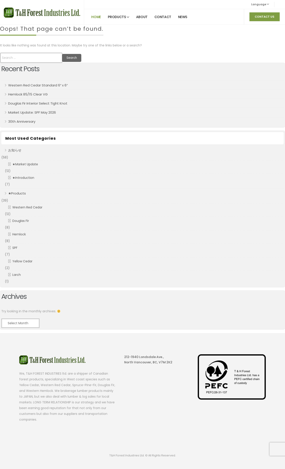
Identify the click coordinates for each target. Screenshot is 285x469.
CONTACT (162, 17)
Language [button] (260, 4)
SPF (14, 248)
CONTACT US (264, 17)
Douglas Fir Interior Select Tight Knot (37, 103)
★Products (17, 193)
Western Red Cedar (27, 207)
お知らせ (14, 150)
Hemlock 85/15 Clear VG (28, 94)
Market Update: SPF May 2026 (32, 112)
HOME (96, 17)
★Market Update (25, 164)
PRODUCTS (117, 17)
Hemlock (19, 234)
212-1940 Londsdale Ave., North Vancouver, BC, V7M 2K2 (148, 359)
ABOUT (142, 17)
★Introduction (23, 177)
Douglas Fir (20, 221)
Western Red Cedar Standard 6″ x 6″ (38, 85)
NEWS (182, 17)
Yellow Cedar (22, 261)
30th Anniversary (21, 121)
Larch (16, 275)
